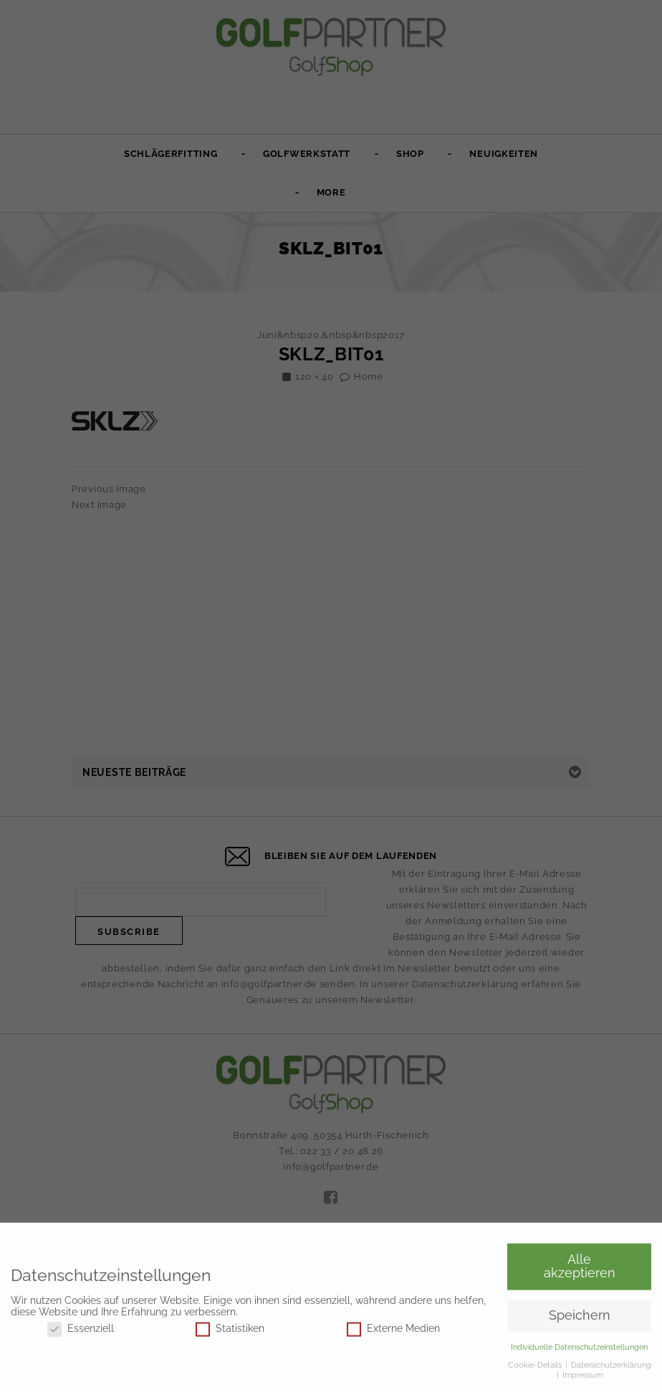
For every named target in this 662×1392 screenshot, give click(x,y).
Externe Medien (393, 1331)
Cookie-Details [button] (536, 1367)
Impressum (582, 1377)
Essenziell (80, 1331)
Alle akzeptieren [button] (579, 1268)
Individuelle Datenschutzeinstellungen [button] (579, 1349)
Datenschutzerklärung (611, 1367)
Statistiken (230, 1331)
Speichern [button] (579, 1318)
